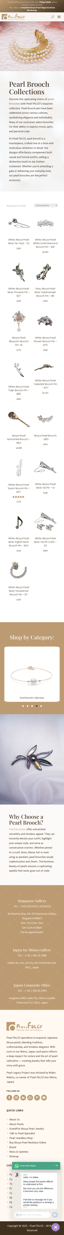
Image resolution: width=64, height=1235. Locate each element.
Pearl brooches (17, 829)
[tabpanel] (32, 674)
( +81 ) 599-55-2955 (36, 991)
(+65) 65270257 (29, 906)
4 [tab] (36, 706)
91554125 (45, 906)
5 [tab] (41, 706)
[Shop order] (46, 205)
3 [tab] (32, 706)
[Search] (53, 16)
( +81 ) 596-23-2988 (36, 955)
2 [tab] (27, 706)
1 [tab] (23, 706)
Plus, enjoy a (32, 9)
